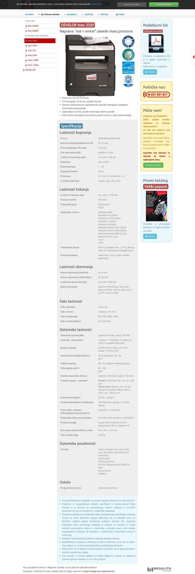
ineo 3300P (33, 26)
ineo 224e (32, 55)
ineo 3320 (32, 40)
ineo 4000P (33, 31)
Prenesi (150, 72)
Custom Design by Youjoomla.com (98, 571)
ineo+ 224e (33, 65)
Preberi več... (97, 4)
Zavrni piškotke (132, 4)
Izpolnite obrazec (153, 165)
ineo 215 (32, 50)
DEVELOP (30, 70)
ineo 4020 (32, 45)
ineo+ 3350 (33, 60)
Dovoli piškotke (164, 4)
